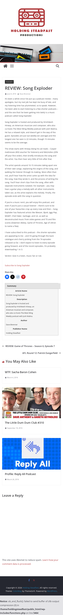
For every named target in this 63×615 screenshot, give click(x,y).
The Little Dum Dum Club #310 (24, 422)
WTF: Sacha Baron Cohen (20, 372)
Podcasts (9, 82)
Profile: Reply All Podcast (20, 474)
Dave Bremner (25, 94)
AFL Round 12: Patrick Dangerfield (41, 353)
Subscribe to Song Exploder (17, 265)
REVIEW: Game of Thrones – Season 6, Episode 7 (28, 346)
